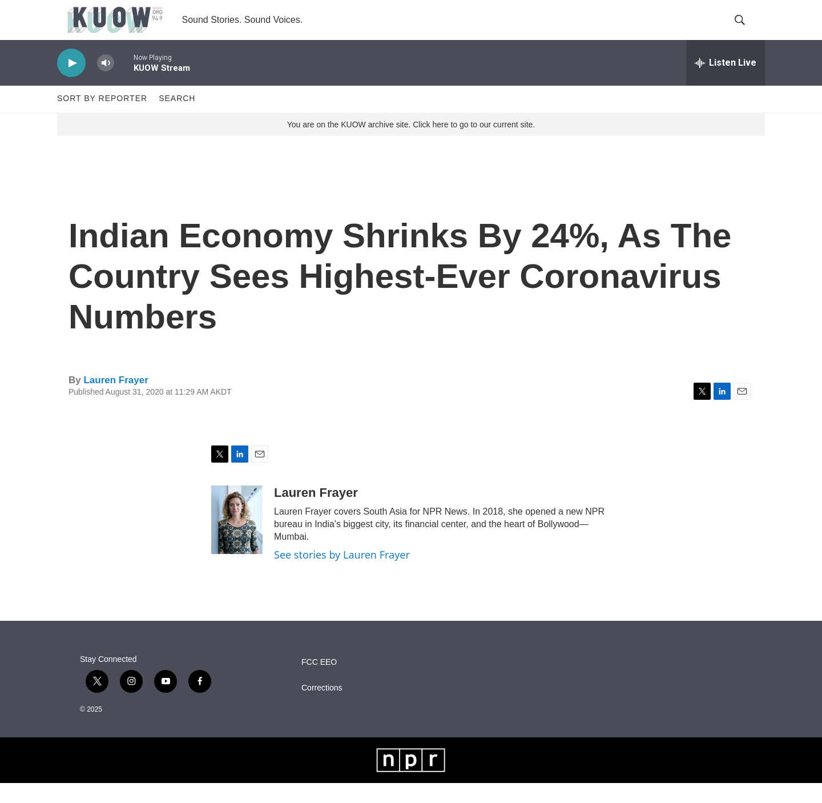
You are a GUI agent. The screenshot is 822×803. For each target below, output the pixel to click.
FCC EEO (319, 682)
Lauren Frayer (115, 400)
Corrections (321, 708)
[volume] (105, 83)
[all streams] (725, 83)
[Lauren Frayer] (237, 539)
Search (177, 118)
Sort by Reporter (102, 118)
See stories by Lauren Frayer (342, 574)
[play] (71, 83)
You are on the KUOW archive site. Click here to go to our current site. (411, 144)
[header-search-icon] (746, 30)
